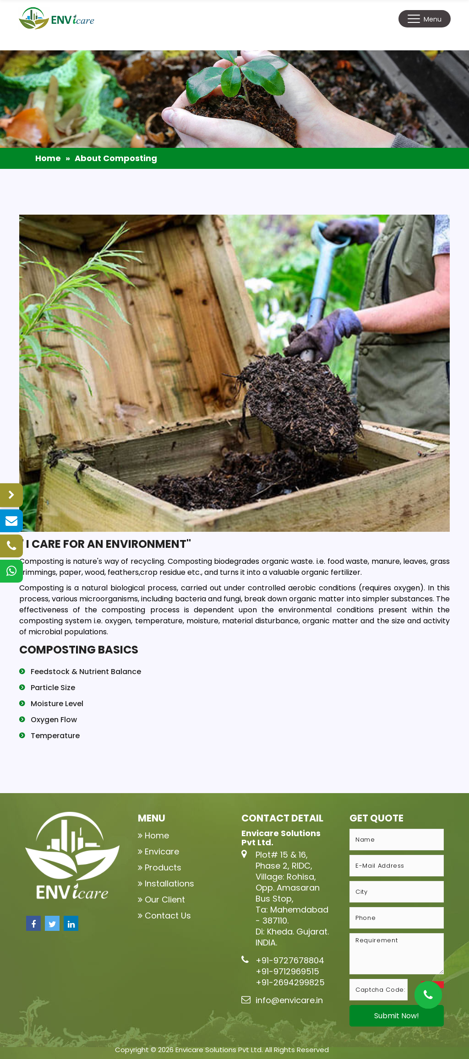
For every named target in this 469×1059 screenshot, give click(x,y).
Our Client (165, 899)
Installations (169, 883)
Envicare (162, 851)
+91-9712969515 (287, 971)
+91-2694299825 (290, 982)
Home (48, 158)
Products (163, 867)
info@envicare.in (289, 1000)
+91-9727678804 (290, 960)
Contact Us (168, 915)
